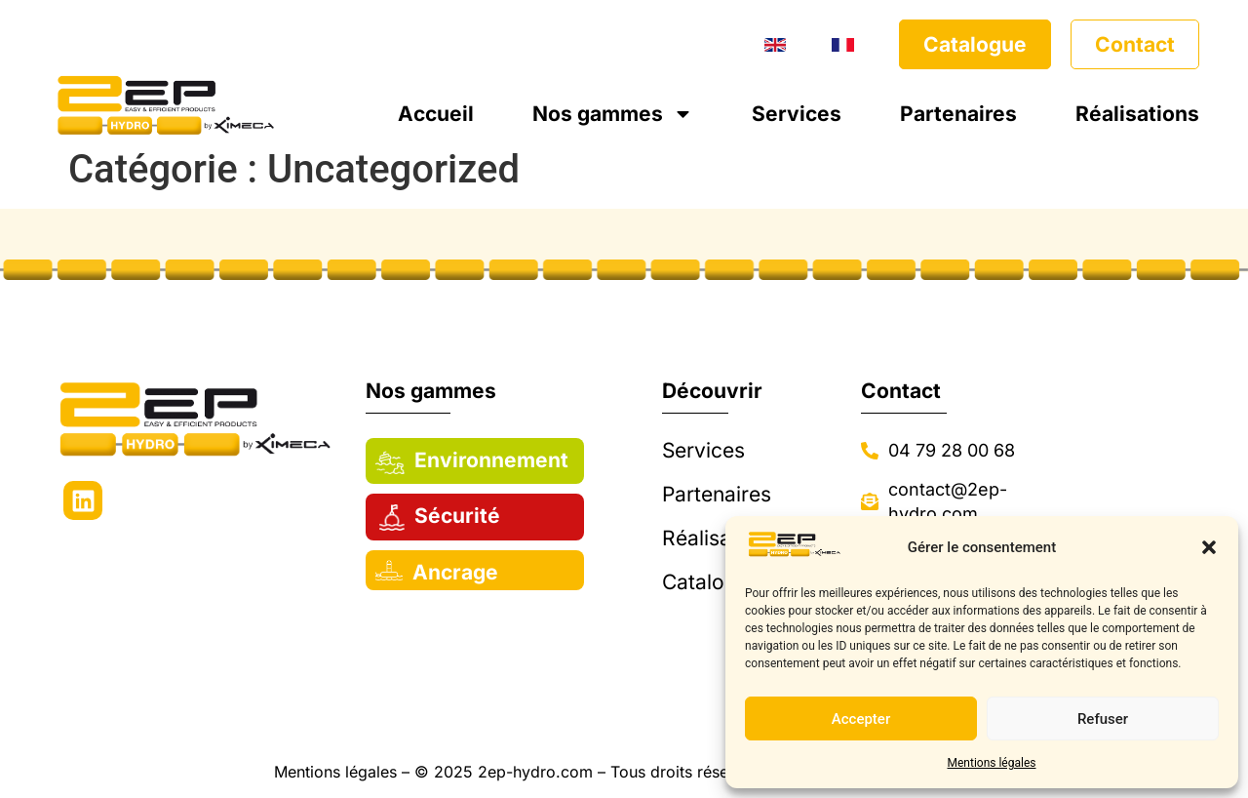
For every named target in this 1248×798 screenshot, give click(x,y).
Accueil (436, 113)
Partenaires (958, 113)
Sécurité (457, 515)
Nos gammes (612, 114)
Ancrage (455, 572)
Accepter (861, 719)
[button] (1209, 547)
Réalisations (1137, 113)
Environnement (491, 460)
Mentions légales (992, 763)
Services (796, 113)
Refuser (1102, 719)
